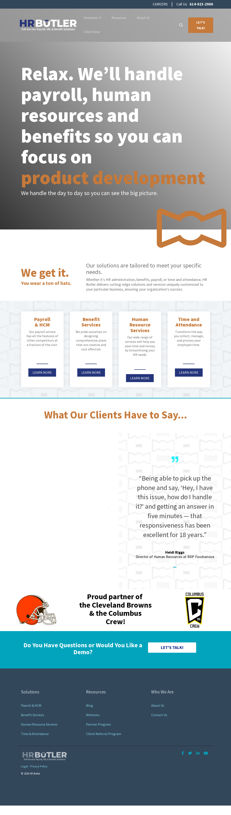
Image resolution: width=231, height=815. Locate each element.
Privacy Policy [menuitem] (38, 766)
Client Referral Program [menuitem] (103, 734)
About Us (143, 18)
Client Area (92, 32)
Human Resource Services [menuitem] (39, 724)
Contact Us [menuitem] (159, 715)
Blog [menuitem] (89, 705)
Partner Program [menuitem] (98, 724)
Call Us (194, 4)
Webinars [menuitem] (93, 715)
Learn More (42, 372)
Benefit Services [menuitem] (32, 715)
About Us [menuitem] (157, 705)
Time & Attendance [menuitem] (35, 734)
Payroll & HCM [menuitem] (31, 705)
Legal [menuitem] (24, 766)
